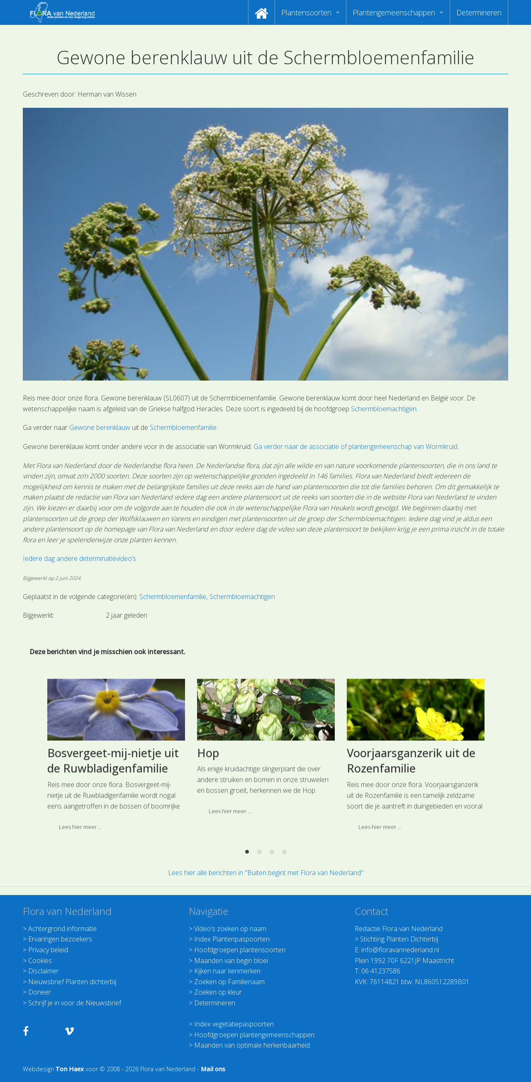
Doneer (39, 992)
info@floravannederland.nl (400, 949)
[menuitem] (261, 12)
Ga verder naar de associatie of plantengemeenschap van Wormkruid (355, 446)
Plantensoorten (306, 12)
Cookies (40, 960)
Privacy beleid (48, 949)
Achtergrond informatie (62, 928)
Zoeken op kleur (218, 992)
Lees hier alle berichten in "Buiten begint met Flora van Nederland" (265, 872)
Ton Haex (70, 1069)
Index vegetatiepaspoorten (234, 1024)
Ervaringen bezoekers (60, 939)
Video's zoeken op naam (230, 928)
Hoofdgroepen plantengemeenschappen (254, 1034)
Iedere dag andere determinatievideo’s (79, 558)
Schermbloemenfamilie (183, 427)
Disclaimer (43, 970)
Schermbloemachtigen (384, 408)
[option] (266, 858)
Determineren (479, 12)
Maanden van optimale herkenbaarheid (252, 1045)
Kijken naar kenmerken (227, 970)
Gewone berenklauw (99, 427)
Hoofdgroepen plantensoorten (239, 949)
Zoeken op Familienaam (229, 981)
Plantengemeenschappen (394, 12)
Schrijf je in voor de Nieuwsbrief (74, 1002)
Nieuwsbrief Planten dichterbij (72, 981)
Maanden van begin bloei (231, 960)
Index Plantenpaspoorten (232, 939)
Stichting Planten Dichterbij (399, 939)
